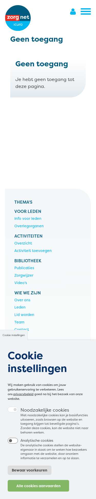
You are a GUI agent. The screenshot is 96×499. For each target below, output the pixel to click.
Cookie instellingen (14, 344)
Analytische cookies (36, 449)
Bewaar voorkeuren (29, 479)
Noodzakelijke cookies (44, 419)
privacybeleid (23, 403)
